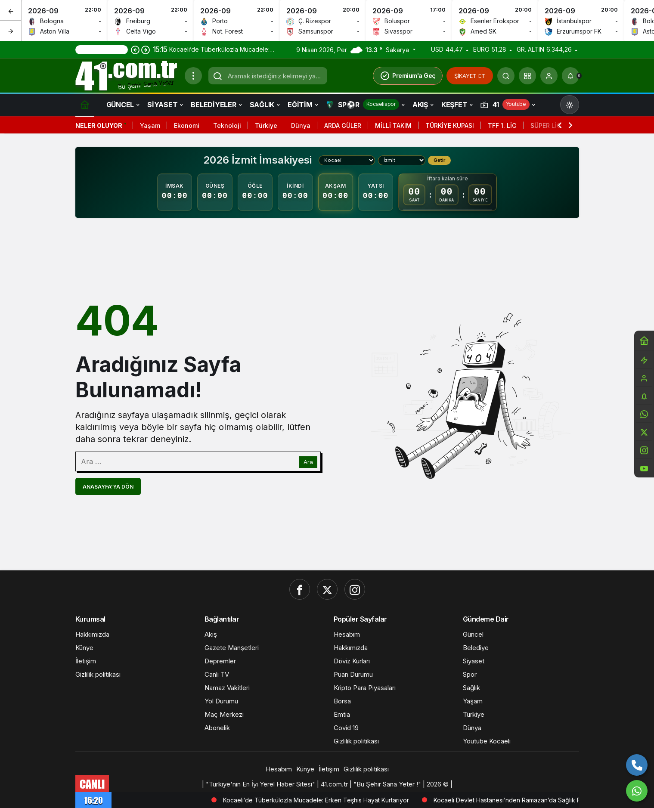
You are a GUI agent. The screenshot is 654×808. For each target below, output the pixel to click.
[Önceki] (11, 10)
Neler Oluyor (98, 125)
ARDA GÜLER (342, 125)
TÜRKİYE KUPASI (449, 125)
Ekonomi (186, 125)
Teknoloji (227, 125)
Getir (439, 160)
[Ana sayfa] (85, 104)
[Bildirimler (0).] (570, 75)
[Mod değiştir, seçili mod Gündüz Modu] (569, 104)
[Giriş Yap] (549, 75)
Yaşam (150, 125)
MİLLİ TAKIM (393, 125)
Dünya (300, 125)
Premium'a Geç (408, 76)
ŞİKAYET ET (469, 75)
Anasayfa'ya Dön (108, 486)
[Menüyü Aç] (193, 75)
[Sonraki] (11, 30)
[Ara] (506, 75)
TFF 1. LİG (502, 125)
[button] (527, 75)
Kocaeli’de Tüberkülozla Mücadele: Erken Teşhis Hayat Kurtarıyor (366, 800)
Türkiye (266, 125)
